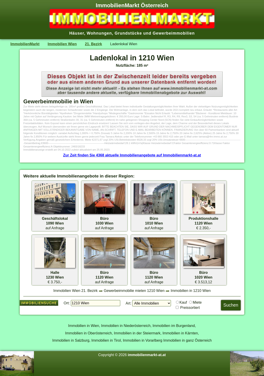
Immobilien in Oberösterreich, (89, 333)
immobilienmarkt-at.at (147, 355)
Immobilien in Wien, (84, 326)
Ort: (67, 303)
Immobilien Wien (62, 44)
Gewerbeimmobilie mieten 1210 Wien (134, 291)
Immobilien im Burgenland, (174, 326)
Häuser (76, 33)
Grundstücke (128, 33)
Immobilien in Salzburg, (71, 340)
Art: (128, 303)
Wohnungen (99, 33)
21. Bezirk (93, 44)
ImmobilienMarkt (24, 44)
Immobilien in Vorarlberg (142, 340)
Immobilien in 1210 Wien (191, 291)
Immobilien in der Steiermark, (137, 333)
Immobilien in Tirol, (106, 340)
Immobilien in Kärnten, (181, 333)
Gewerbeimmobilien (174, 33)
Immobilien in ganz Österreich (187, 340)
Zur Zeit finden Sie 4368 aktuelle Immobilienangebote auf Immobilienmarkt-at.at (132, 155)
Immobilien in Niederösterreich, (126, 326)
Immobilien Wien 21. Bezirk (75, 291)
